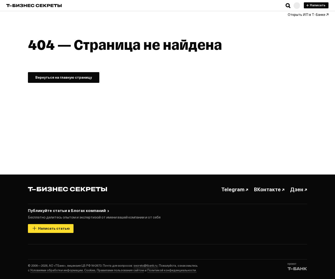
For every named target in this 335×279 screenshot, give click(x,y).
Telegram (234, 189)
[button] (288, 5)
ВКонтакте (269, 189)
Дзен (298, 189)
